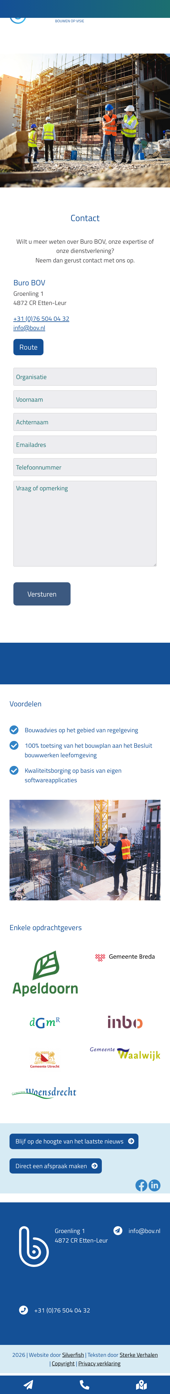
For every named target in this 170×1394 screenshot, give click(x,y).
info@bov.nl (29, 327)
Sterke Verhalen (139, 1354)
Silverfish (73, 1354)
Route (28, 347)
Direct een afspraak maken (51, 1166)
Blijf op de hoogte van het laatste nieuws (69, 1141)
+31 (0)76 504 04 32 (41, 318)
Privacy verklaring (99, 1363)
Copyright (63, 1363)
